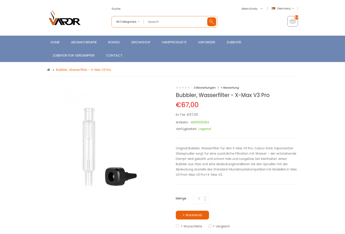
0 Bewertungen (205, 88)
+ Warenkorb (192, 215)
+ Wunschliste (191, 226)
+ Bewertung (230, 88)
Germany (283, 9)
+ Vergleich (221, 226)
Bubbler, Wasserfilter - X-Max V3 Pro (83, 70)
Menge (181, 198)
